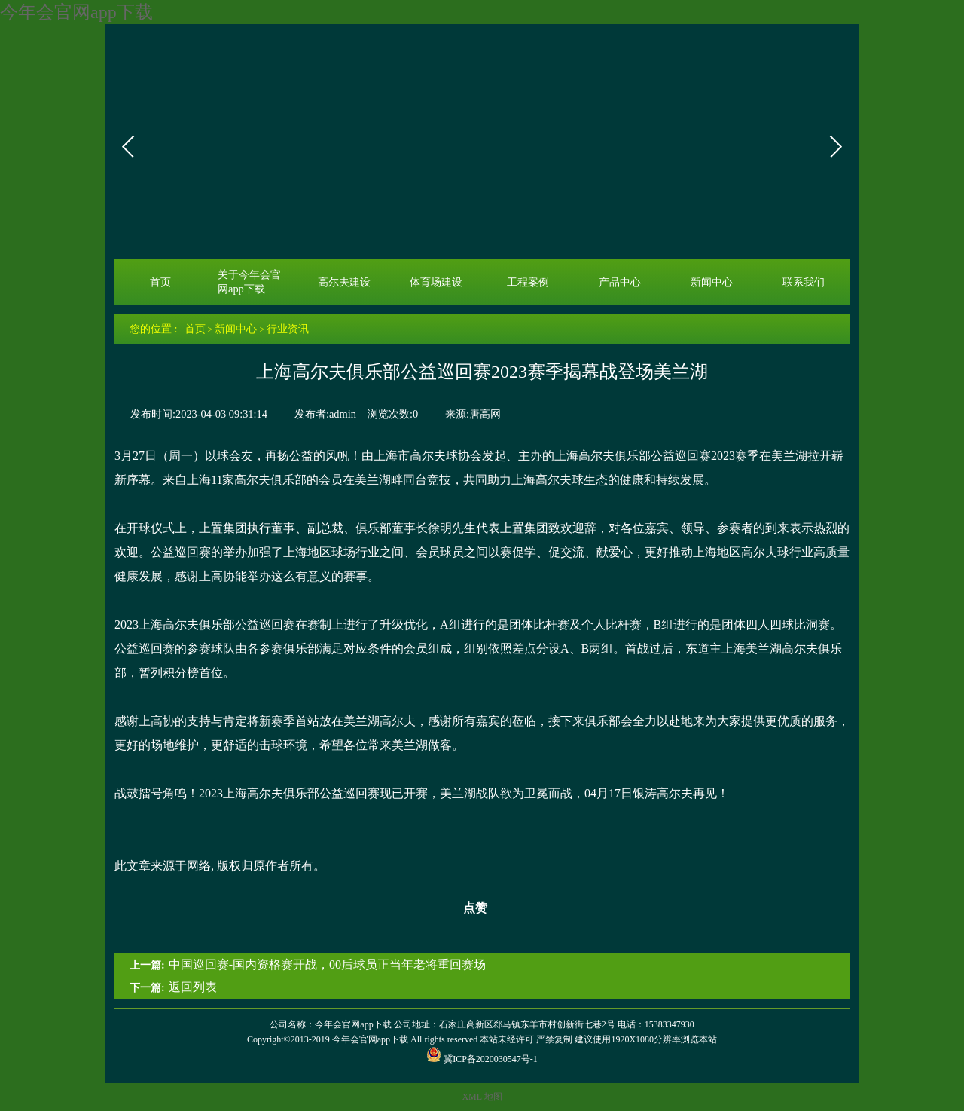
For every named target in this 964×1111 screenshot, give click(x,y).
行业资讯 (288, 329)
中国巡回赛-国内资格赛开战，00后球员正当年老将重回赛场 (327, 964)
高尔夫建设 (344, 282)
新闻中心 (712, 282)
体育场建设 (436, 282)
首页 (160, 282)
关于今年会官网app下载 (249, 281)
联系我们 (803, 282)
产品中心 (620, 282)
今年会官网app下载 (76, 12)
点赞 (465, 908)
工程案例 (528, 282)
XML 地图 (482, 1096)
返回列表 (193, 987)
